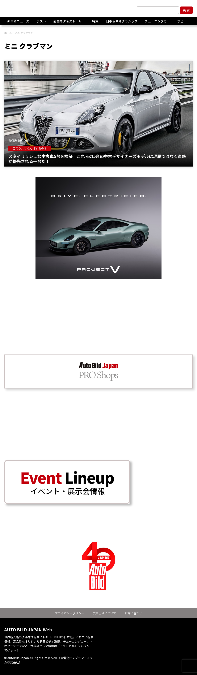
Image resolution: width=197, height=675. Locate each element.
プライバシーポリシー (69, 613)
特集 (95, 23)
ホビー (182, 23)
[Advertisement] (98, 308)
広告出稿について (104, 613)
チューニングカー (157, 23)
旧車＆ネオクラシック (121, 23)
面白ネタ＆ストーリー (69, 23)
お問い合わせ (133, 613)
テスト (41, 23)
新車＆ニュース (18, 23)
